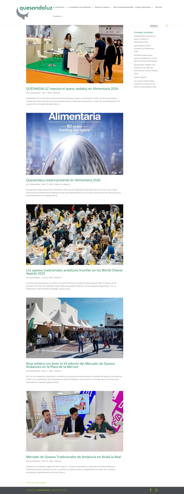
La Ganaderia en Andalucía (79, 7)
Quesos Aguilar (140, 77)
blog (56, 184)
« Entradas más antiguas (36, 482)
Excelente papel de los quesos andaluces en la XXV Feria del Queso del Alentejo (145, 58)
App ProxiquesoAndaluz (123, 7)
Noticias (158, 7)
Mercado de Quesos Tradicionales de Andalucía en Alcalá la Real (73, 457)
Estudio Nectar (43, 490)
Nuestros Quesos (102, 7)
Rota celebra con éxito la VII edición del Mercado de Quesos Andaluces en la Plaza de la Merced (70, 365)
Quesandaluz (34, 93)
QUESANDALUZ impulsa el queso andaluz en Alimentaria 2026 (72, 88)
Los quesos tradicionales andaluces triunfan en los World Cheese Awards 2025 (74, 272)
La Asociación (58, 7)
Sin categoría (64, 184)
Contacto (57, 16)
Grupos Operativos (143, 7)
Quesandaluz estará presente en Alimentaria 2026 (63, 180)
